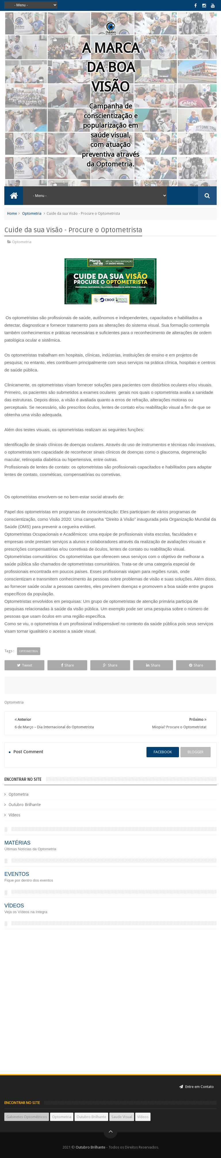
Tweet (24, 665)
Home (12, 213)
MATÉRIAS (17, 843)
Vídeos (14, 815)
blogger (195, 752)
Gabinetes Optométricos (26, 1117)
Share (67, 665)
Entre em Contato (196, 1087)
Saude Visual (121, 1117)
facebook (163, 752)
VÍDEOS (14, 906)
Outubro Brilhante (25, 804)
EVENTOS (16, 874)
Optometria (31, 213)
